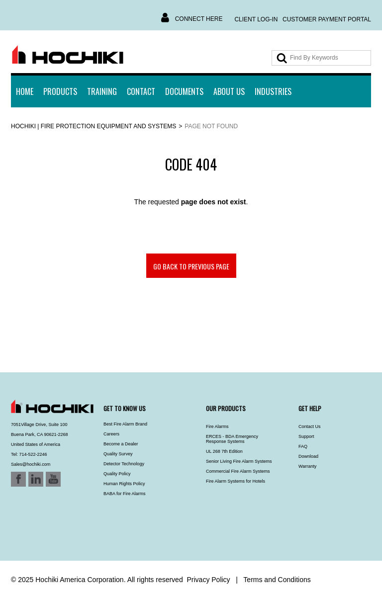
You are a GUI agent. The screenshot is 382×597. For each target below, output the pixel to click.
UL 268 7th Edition (224, 451)
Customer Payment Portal (327, 19)
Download (308, 456)
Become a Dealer (120, 443)
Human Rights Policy (124, 483)
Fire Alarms (217, 426)
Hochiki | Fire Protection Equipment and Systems (93, 126)
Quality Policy (117, 473)
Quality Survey (118, 453)
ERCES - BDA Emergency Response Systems (232, 439)
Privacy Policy (208, 580)
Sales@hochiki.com (30, 464)
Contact (141, 91)
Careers (111, 433)
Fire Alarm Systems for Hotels (235, 481)
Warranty (307, 466)
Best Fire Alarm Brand (125, 424)
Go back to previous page (191, 266)
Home (24, 91)
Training (102, 91)
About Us (229, 91)
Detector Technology (123, 463)
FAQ (302, 446)
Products (60, 91)
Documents (184, 91)
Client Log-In (256, 19)
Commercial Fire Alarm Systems (238, 471)
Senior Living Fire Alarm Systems (239, 461)
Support (306, 436)
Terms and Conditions (276, 580)
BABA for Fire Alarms (124, 493)
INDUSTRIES (273, 91)
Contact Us (309, 426)
